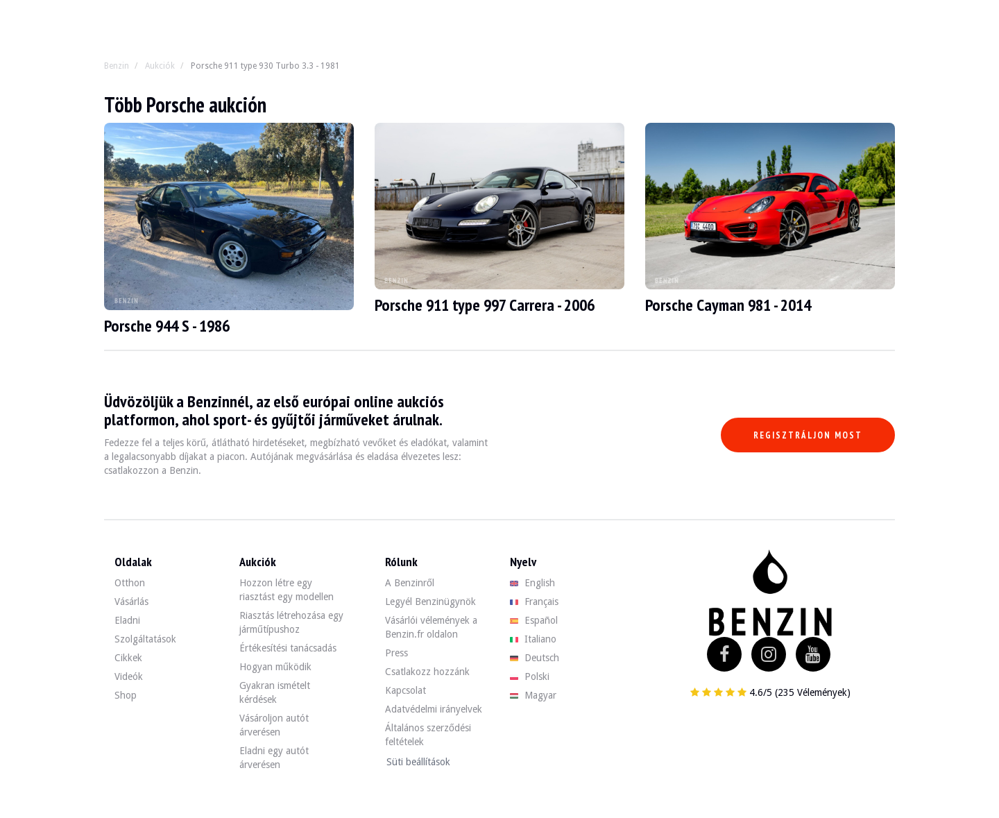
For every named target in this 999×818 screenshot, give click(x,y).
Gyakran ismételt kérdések (274, 692)
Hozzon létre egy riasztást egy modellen (286, 589)
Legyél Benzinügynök (430, 601)
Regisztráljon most (807, 435)
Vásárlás (131, 601)
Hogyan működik (275, 666)
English (532, 582)
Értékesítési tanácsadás (287, 648)
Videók (128, 676)
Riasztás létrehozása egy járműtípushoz (291, 622)
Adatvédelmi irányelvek (433, 709)
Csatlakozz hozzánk (427, 671)
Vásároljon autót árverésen (274, 725)
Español (534, 620)
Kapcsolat (405, 690)
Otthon (129, 582)
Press (396, 652)
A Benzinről (409, 582)
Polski (529, 676)
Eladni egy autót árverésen (274, 757)
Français (534, 601)
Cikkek (128, 657)
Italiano (533, 639)
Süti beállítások (418, 761)
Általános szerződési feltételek (428, 734)
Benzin (116, 66)
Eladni (127, 620)
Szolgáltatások (145, 639)
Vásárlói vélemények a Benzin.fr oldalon (431, 627)
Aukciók (160, 66)
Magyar (533, 695)
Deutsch (534, 657)
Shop (125, 695)
